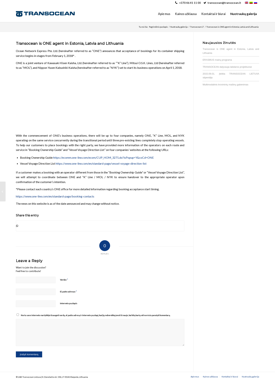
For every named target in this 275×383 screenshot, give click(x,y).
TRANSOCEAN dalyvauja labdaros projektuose (227, 67)
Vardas (64, 279)
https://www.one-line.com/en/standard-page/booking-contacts (55, 196)
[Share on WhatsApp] (100, 226)
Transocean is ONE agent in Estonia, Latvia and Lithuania (69, 43)
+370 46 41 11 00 (190, 2)
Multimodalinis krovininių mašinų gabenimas (225, 84)
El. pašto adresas (68, 291)
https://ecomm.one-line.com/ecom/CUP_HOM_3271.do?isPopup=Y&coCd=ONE (103, 157)
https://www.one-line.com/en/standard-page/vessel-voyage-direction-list (101, 163)
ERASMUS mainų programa (217, 59)
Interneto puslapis (68, 303)
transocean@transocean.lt (224, 2)
